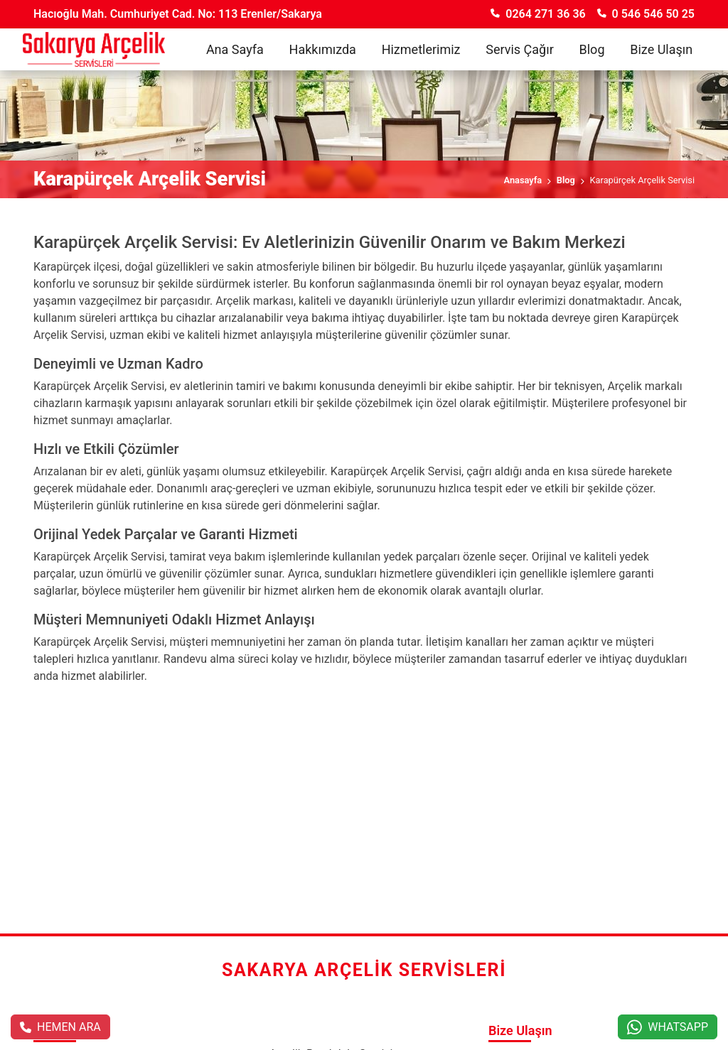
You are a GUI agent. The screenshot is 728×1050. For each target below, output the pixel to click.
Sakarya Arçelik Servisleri (364, 970)
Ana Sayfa (235, 49)
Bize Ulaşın (661, 49)
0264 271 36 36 (538, 14)
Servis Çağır (520, 49)
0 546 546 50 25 (646, 14)
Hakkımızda (322, 49)
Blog (592, 49)
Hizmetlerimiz (421, 49)
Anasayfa (523, 180)
